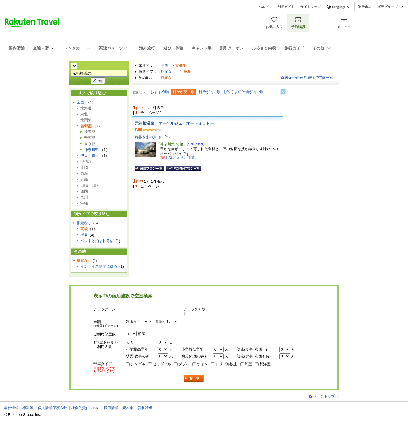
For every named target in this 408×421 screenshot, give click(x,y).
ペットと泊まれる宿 (97, 241)
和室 (248, 364)
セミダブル (162, 364)
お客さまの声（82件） (153, 137)
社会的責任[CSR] (85, 408)
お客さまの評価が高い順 (243, 92)
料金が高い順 (210, 92)
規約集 (127, 408)
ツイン (202, 364)
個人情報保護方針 (52, 408)
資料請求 (145, 408)
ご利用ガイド (284, 7)
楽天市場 (365, 7)
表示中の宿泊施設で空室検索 (309, 77)
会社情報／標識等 (18, 408)
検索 (194, 378)
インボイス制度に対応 (98, 266)
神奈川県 (91, 150)
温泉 (84, 235)
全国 (164, 65)
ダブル (184, 364)
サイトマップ (310, 7)
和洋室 (265, 364)
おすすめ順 (159, 92)
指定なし (168, 71)
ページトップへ (326, 396)
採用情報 (111, 408)
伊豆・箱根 (89, 156)
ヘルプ (263, 7)
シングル (138, 364)
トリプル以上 (226, 364)
